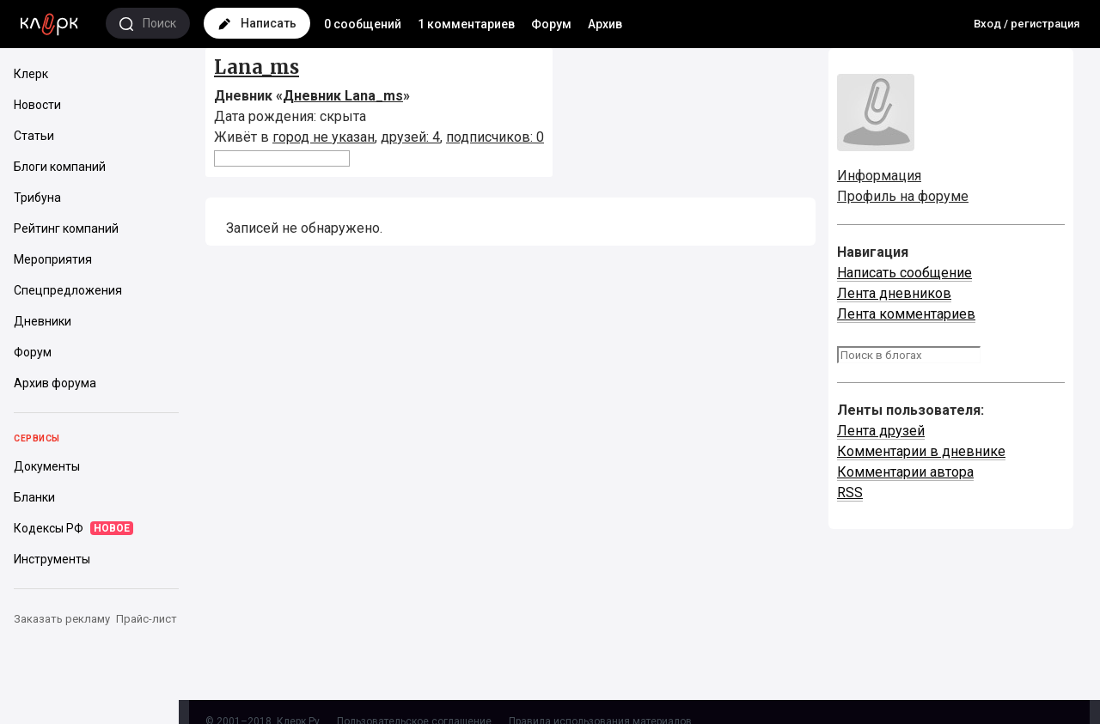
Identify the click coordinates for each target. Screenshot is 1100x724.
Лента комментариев (906, 314)
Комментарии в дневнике (921, 451)
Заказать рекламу (62, 618)
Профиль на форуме (903, 196)
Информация (879, 175)
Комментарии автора (905, 472)
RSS (850, 492)
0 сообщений (362, 24)
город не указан (323, 137)
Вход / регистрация (1026, 23)
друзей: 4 (410, 137)
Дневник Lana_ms (343, 96)
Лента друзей (881, 431)
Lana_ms (256, 67)
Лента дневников (894, 293)
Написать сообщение (904, 273)
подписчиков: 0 (495, 137)
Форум (551, 24)
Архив (605, 24)
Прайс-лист (146, 618)
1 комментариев (466, 24)
